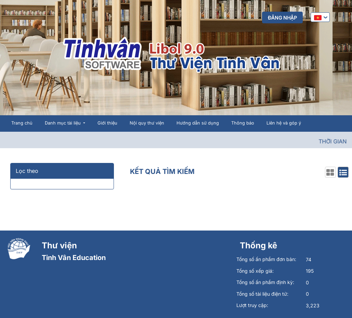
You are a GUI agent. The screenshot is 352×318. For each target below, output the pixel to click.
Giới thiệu (107, 123)
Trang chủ (21, 123)
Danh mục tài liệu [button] (63, 123)
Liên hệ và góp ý (283, 123)
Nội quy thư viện (147, 123)
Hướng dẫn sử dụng (198, 123)
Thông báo (242, 123)
